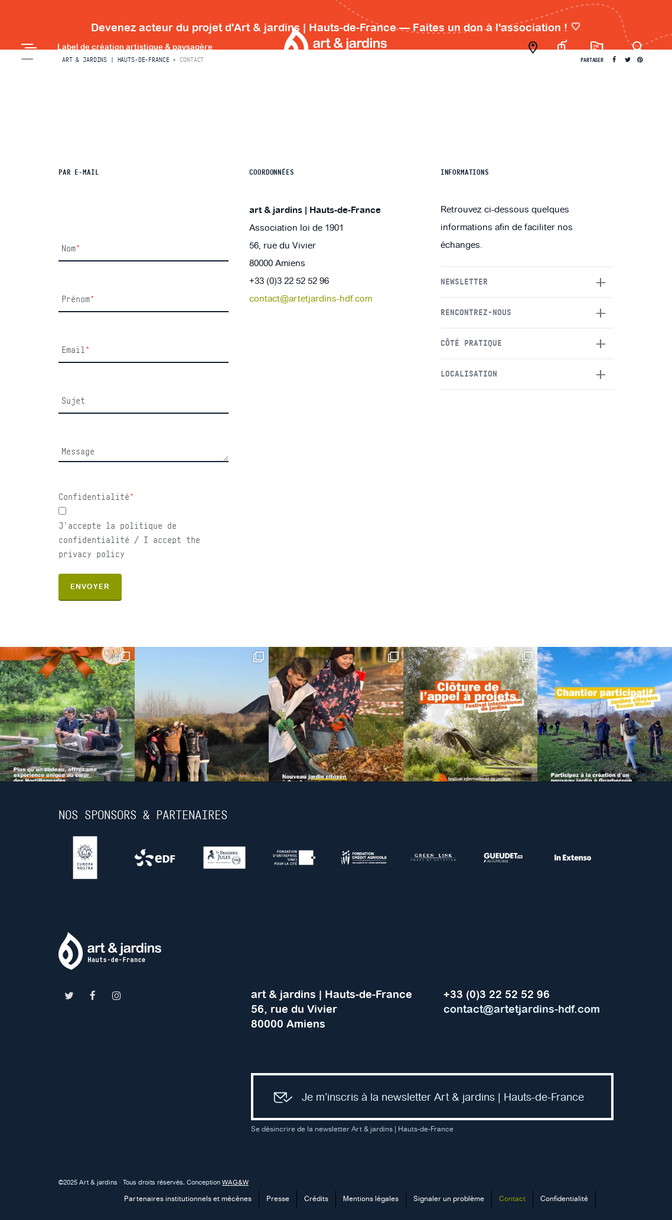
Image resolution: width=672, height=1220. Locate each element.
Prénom (77, 299)
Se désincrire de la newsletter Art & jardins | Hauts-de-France (352, 1129)
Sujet (73, 401)
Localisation (469, 374)
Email (75, 350)
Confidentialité (96, 497)
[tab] (527, 282)
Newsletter (464, 282)
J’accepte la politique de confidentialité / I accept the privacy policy (129, 540)
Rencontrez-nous (476, 313)
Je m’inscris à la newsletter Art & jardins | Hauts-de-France (424, 1098)
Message (77, 451)
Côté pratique (471, 343)
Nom (70, 248)
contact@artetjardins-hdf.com (310, 299)
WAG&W (235, 1182)
